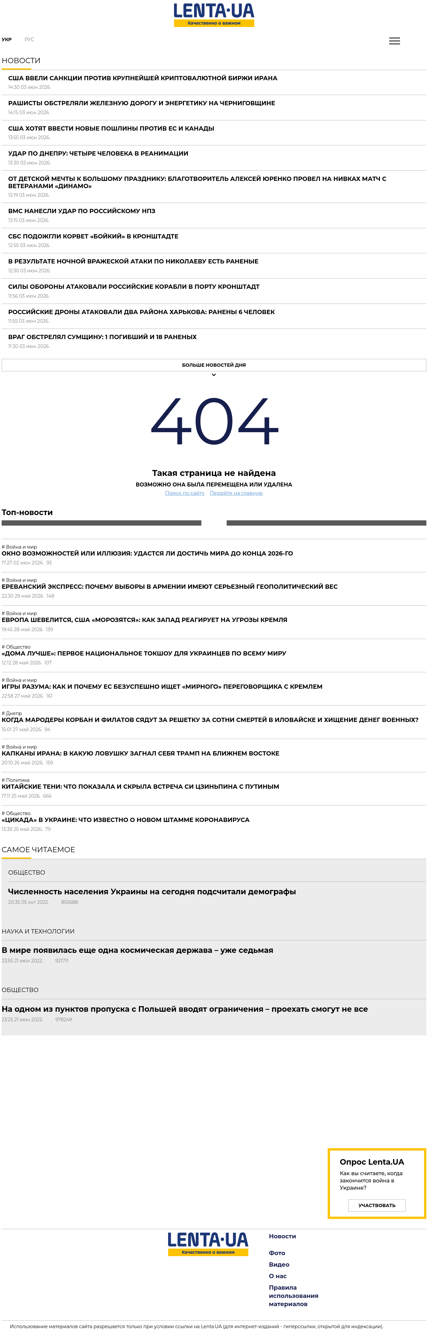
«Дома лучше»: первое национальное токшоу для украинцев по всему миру (144, 653)
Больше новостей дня (214, 365)
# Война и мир (19, 547)
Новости (282, 1236)
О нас (278, 1276)
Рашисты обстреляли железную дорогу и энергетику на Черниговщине (141, 103)
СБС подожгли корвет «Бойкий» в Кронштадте (93, 236)
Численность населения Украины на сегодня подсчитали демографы (152, 891)
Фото (277, 1253)
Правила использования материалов (294, 1296)
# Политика (16, 780)
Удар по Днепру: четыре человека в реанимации (98, 153)
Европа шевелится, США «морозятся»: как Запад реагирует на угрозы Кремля (145, 620)
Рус (29, 39)
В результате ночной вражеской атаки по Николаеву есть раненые (133, 261)
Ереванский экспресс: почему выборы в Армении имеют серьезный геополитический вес (170, 586)
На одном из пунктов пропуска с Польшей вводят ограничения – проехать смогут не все (185, 1009)
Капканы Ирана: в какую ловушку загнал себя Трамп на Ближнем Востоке (140, 753)
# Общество (16, 647)
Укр (7, 39)
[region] (377, 1088)
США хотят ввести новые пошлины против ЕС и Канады (111, 128)
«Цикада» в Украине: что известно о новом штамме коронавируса (126, 820)
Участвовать (377, 1205)
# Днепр (12, 713)
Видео (279, 1264)
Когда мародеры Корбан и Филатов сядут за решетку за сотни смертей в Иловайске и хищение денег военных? (210, 720)
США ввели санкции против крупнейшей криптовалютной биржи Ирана (142, 78)
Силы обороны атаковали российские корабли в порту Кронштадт (134, 286)
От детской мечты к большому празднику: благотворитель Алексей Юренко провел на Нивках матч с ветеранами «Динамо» (197, 182)
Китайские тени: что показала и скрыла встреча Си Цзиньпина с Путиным (140, 786)
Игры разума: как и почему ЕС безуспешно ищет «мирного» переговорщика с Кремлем (162, 686)
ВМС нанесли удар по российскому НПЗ (81, 211)
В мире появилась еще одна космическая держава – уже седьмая (137, 950)
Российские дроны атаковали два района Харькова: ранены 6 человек (141, 312)
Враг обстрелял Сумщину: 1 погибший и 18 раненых (102, 337)
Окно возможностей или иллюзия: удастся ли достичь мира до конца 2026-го (147, 553)
